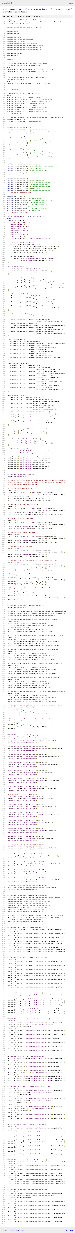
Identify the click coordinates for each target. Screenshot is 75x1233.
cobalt (4, 9)
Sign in (71, 3)
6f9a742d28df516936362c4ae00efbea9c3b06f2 (34, 9)
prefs (70, 9)
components (61, 9)
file (40, 16)
